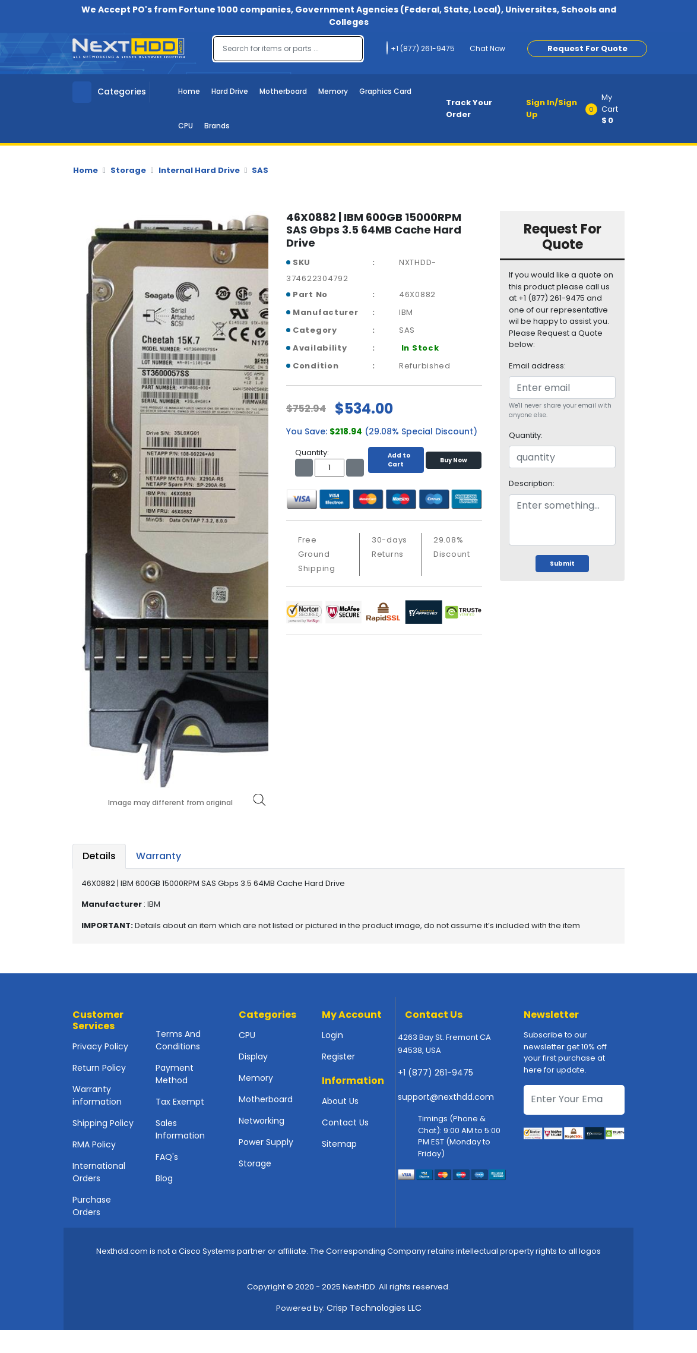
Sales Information (180, 1129)
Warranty (158, 856)
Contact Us (345, 1122)
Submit (562, 563)
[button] (609, 108)
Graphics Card (385, 91)
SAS (260, 170)
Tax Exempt (180, 1102)
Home (189, 91)
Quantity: (526, 435)
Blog (164, 1178)
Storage (128, 170)
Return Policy (99, 1068)
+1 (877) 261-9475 (435, 1072)
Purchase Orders (91, 1206)
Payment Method (175, 1074)
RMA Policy (94, 1144)
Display (253, 1056)
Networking (261, 1121)
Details (99, 856)
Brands (217, 126)
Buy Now (453, 460)
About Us (340, 1101)
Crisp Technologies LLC (374, 1308)
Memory (333, 91)
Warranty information (97, 1095)
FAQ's (167, 1157)
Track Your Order (469, 108)
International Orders (98, 1172)
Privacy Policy (100, 1046)
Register (338, 1056)
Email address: (537, 365)
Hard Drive (229, 91)
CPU (185, 126)
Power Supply (266, 1142)
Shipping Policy (103, 1123)
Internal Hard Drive (199, 170)
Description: (532, 483)
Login (332, 1035)
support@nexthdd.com (446, 1097)
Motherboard (283, 91)
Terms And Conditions (178, 1040)
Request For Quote (587, 48)
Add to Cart (396, 460)
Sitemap (339, 1144)
